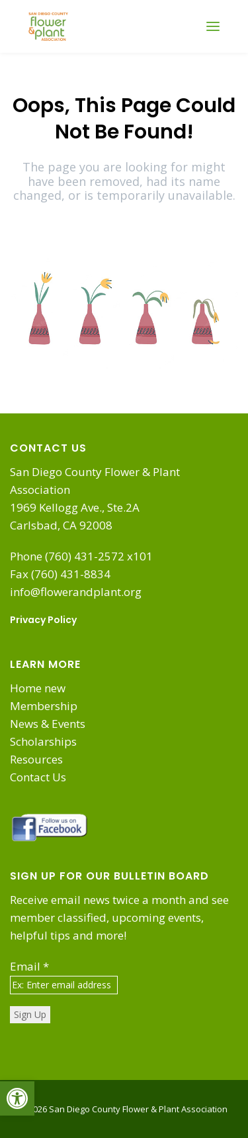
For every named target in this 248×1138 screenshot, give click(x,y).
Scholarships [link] (43, 741)
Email (29, 966)
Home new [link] (37, 688)
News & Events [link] (47, 723)
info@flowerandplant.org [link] (76, 591)
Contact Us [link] (38, 777)
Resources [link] (36, 759)
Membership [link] (43, 705)
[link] (17, 1098)
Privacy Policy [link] (43, 619)
